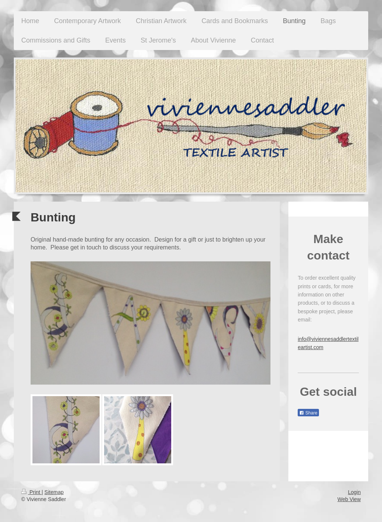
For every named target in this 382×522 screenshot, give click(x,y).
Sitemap (53, 492)
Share (308, 413)
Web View (349, 499)
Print (31, 492)
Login (354, 492)
